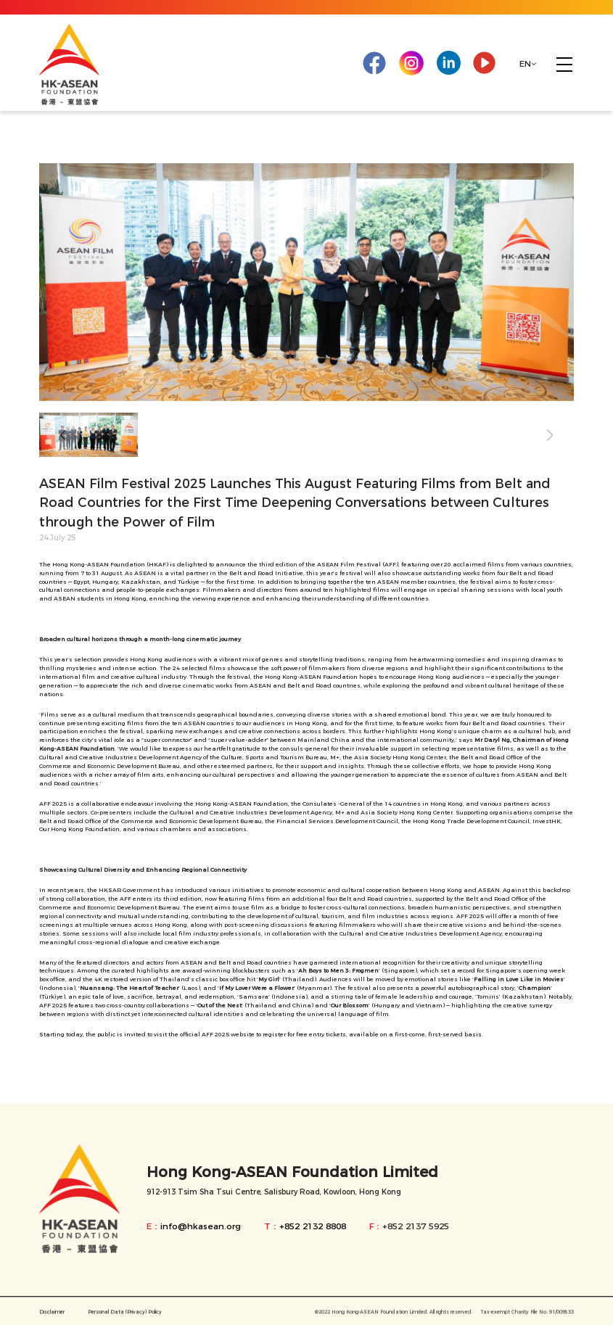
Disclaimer (52, 1316)
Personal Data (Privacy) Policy (125, 1316)
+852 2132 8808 (312, 1226)
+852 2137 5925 (415, 1226)
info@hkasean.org (200, 1226)
